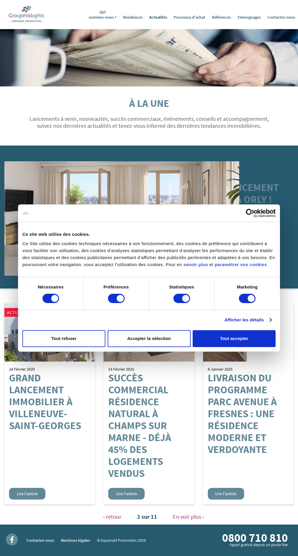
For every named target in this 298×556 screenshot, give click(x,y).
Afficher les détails (244, 319)
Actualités (158, 17)
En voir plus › (188, 516)
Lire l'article (27, 493)
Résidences (133, 17)
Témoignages (249, 17)
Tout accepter (234, 338)
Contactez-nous (281, 17)
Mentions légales (75, 540)
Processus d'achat (189, 17)
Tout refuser (63, 338)
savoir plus (195, 264)
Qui (102, 14)
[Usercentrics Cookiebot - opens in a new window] (250, 213)
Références (221, 17)
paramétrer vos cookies (241, 264)
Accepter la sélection (149, 338)
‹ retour (112, 516)
